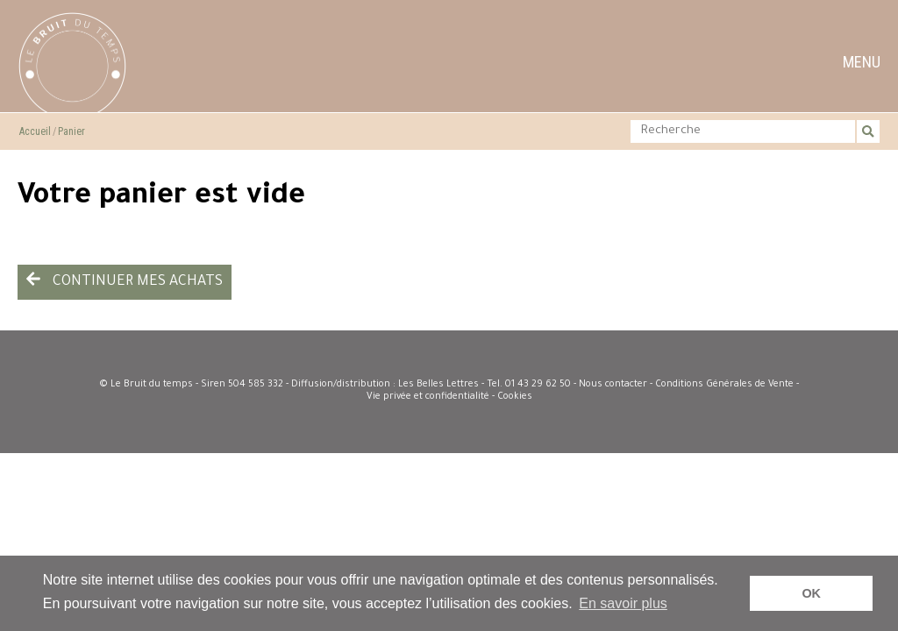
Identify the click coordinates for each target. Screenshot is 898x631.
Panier (71, 131)
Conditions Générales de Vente (724, 384)
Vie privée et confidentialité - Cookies (449, 397)
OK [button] (811, 593)
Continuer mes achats (124, 280)
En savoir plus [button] (623, 603)
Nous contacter (613, 384)
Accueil (35, 131)
